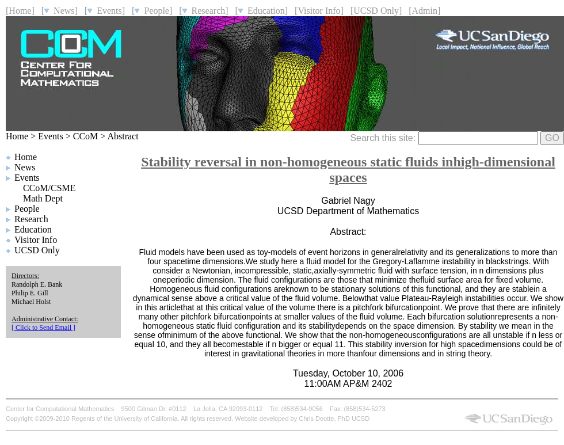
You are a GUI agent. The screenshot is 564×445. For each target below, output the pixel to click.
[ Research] (203, 11)
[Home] (20, 11)
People (27, 209)
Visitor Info (35, 240)
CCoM (85, 136)
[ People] (152, 11)
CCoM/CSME (49, 188)
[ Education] (261, 11)
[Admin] (424, 11)
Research (31, 219)
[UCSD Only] (376, 11)
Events (50, 136)
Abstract (122, 136)
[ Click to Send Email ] (43, 328)
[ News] (59, 11)
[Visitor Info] (319, 11)
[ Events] (105, 11)
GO (552, 138)
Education (33, 229)
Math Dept (43, 198)
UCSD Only (37, 250)
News (24, 167)
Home (17, 136)
